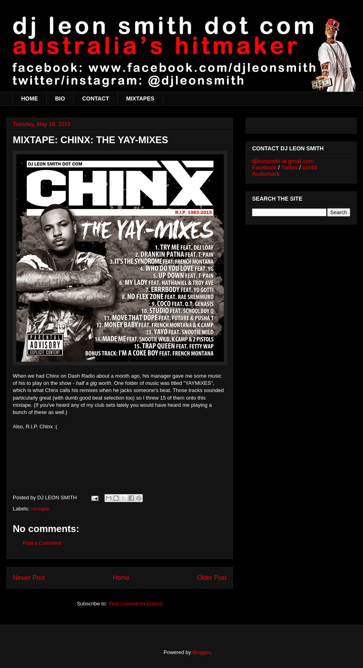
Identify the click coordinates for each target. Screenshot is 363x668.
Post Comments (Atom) (135, 604)
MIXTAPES (140, 98)
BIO (60, 98)
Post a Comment (42, 543)
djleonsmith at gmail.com (283, 161)
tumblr (310, 167)
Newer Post (29, 577)
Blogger (201, 652)
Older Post (212, 577)
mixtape (40, 509)
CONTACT (95, 98)
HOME (29, 98)
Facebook (264, 167)
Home (121, 577)
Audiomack (266, 174)
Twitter (289, 167)
